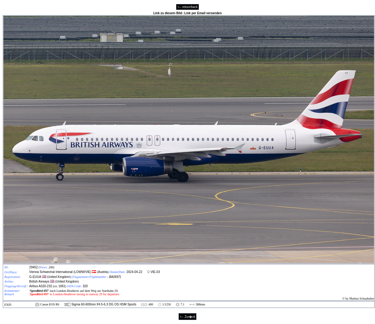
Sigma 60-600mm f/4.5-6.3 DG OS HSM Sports (103, 304)
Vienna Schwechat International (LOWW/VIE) (60, 272)
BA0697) (115, 277)
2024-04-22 (134, 272)
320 (85, 286)
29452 (33, 267)
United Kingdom (59, 277)
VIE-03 (155, 272)
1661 (61, 286)
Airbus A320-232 (40, 286)
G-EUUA (35, 277)
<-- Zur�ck (187, 316)
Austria (102, 272)
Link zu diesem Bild (167, 13)
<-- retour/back (187, 7)
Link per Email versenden (203, 13)
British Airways (39, 281)
